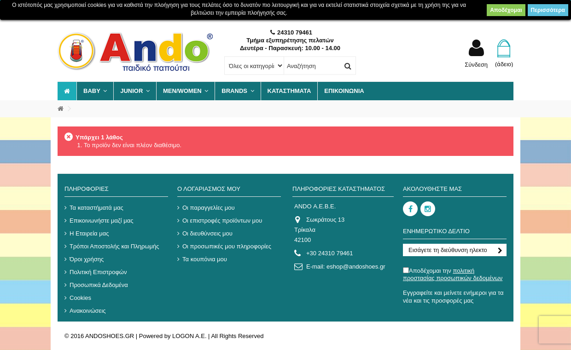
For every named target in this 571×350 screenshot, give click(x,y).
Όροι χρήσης (87, 259)
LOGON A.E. (189, 336)
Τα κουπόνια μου (204, 259)
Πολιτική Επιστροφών (98, 272)
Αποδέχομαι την (452, 274)
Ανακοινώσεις (88, 310)
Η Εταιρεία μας (89, 233)
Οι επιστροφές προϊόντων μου (222, 220)
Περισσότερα (548, 10)
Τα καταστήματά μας (96, 207)
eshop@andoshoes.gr (355, 266)
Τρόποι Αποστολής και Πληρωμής (114, 246)
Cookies (80, 297)
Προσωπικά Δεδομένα (99, 284)
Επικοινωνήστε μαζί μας (101, 220)
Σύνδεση (476, 64)
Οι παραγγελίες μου (208, 207)
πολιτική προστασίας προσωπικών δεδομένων (452, 274)
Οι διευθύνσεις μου (207, 233)
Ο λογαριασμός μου (208, 188)
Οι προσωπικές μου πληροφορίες (226, 246)
